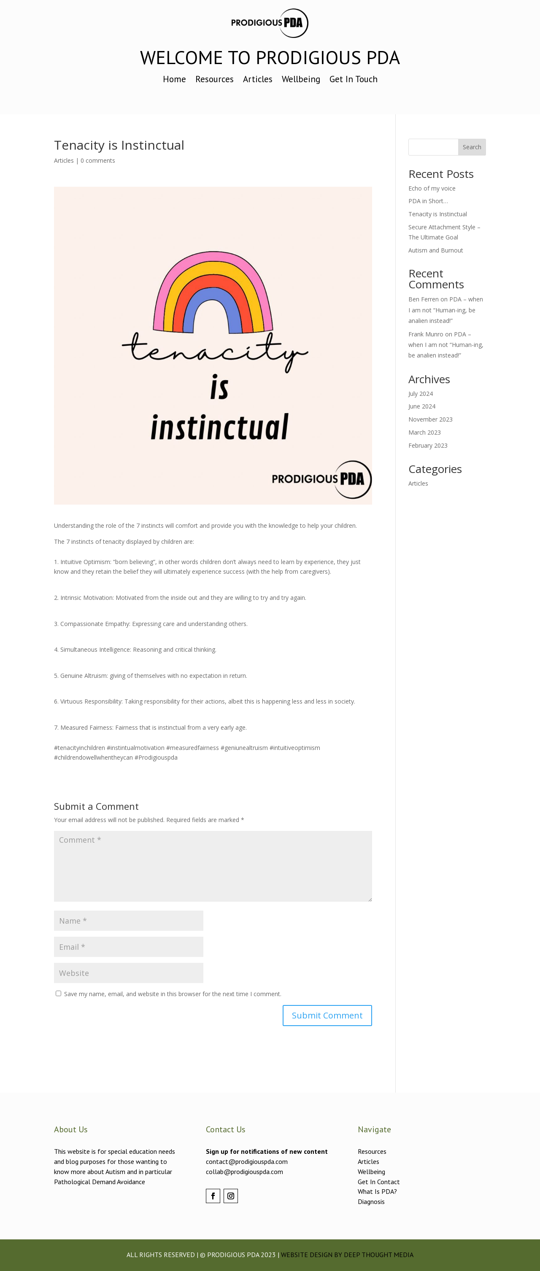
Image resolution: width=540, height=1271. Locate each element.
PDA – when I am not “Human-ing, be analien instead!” (445, 309)
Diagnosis (371, 1201)
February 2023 (428, 445)
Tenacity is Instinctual (437, 214)
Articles (258, 80)
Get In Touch (353, 80)
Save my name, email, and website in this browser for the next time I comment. (172, 994)
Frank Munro (425, 334)
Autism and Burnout (435, 250)
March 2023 (424, 432)
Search (472, 147)
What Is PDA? (377, 1191)
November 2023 (430, 419)
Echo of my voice (432, 188)
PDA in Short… (428, 201)
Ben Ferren (423, 299)
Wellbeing (301, 80)
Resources (214, 80)
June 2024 (421, 406)
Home (174, 80)
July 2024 (420, 394)
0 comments (98, 160)
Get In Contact (379, 1181)
